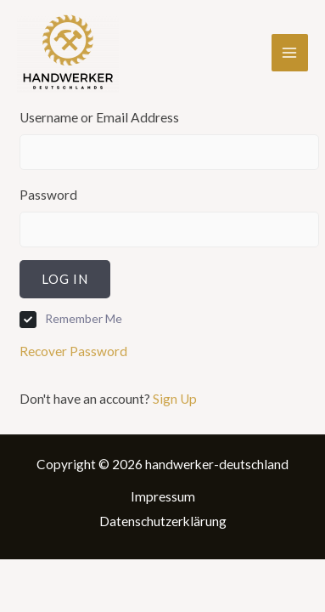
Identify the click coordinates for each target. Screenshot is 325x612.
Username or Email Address (99, 117)
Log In (65, 278)
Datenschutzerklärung (163, 521)
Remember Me (83, 318)
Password (48, 194)
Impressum (163, 496)
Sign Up (175, 398)
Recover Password (73, 351)
